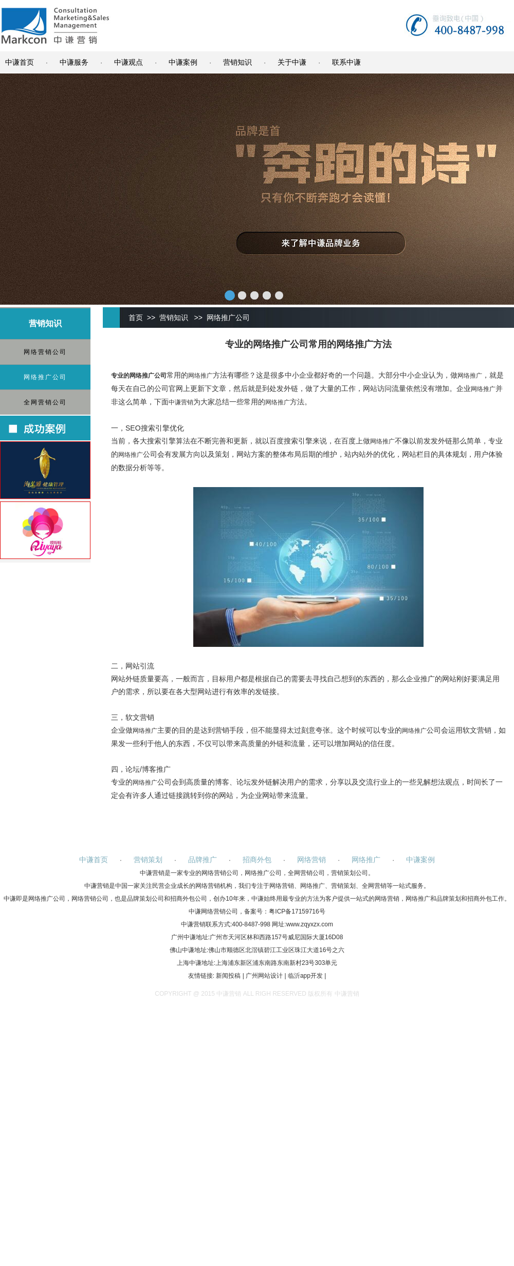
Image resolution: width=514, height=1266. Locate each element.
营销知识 (237, 62)
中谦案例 (183, 62)
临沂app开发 (305, 975)
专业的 (120, 375)
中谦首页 (19, 62)
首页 (135, 317)
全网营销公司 (45, 402)
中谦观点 (128, 62)
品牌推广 (202, 859)
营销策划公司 (349, 873)
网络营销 (311, 859)
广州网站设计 (264, 975)
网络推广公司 (45, 377)
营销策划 (148, 859)
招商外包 (257, 859)
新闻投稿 (228, 975)
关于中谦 (292, 62)
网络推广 (142, 375)
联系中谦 (346, 62)
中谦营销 (181, 402)
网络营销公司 (45, 352)
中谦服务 (74, 62)
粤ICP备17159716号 (297, 911)
